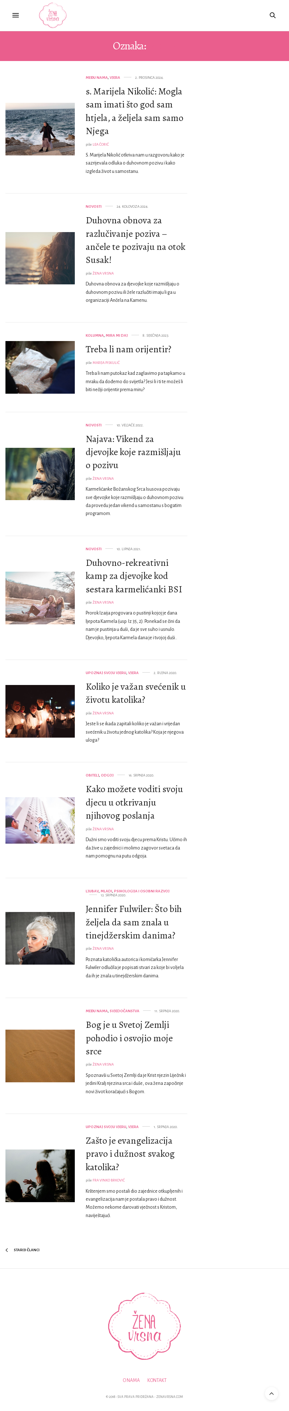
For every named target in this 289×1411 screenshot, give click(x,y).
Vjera (115, 78)
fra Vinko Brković (109, 1180)
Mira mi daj (117, 335)
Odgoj (107, 775)
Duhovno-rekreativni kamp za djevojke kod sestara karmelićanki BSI (134, 576)
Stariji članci (22, 1250)
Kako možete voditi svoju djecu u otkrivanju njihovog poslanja (134, 802)
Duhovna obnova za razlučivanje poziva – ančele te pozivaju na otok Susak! (136, 240)
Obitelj (92, 775)
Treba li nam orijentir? (128, 349)
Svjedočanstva (124, 1011)
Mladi (106, 891)
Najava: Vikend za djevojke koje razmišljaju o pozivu (133, 452)
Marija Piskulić (106, 363)
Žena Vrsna (103, 273)
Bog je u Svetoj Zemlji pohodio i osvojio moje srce (129, 1038)
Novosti (94, 206)
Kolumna (95, 335)
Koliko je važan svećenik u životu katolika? (136, 693)
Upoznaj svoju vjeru (106, 673)
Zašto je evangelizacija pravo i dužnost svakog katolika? (130, 1153)
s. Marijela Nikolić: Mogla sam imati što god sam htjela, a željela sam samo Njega (134, 111)
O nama (131, 1380)
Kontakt (157, 1380)
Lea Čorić (101, 144)
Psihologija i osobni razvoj (142, 891)
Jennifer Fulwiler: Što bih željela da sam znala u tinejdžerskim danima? (134, 922)
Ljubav (92, 891)
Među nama (97, 78)
